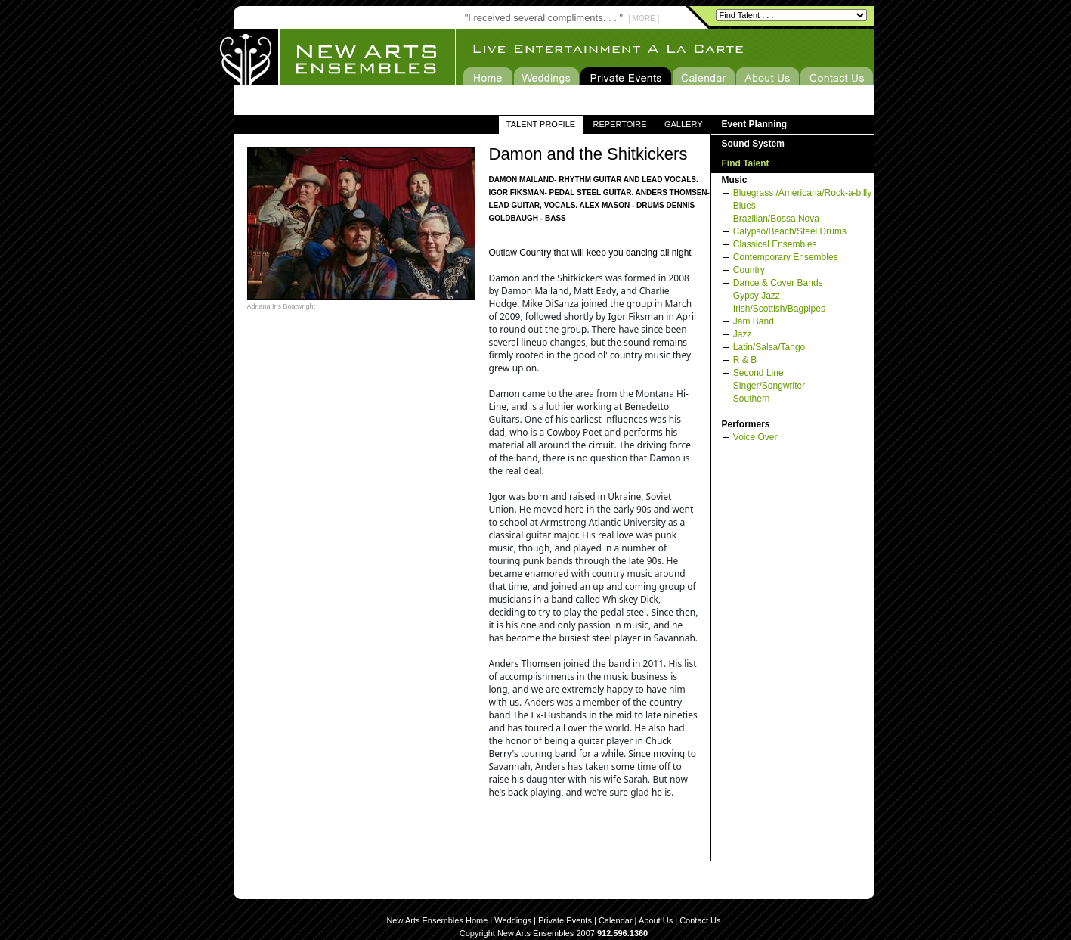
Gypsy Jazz (756, 295)
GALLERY (683, 124)
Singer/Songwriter (769, 385)
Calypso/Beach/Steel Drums (790, 231)
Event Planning (755, 124)
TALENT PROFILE (540, 124)
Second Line (758, 373)
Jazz (742, 334)
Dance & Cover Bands (778, 283)
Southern (751, 398)
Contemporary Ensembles (785, 257)
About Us (656, 920)
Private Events (565, 920)
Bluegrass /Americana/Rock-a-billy (802, 193)
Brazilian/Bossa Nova (776, 218)
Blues (744, 205)
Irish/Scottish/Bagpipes (779, 308)
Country (749, 270)
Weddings (512, 920)
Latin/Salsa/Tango (769, 347)
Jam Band (753, 321)
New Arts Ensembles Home (437, 920)
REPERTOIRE (619, 124)
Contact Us (699, 920)
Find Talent (745, 163)
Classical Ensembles (775, 244)
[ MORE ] (643, 18)
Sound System (753, 143)
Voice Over (755, 437)
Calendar (616, 920)
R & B (745, 360)
